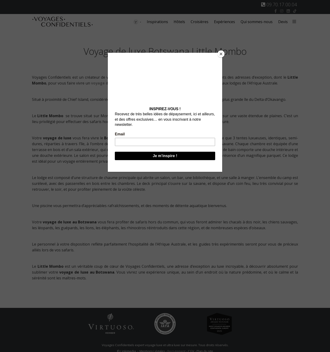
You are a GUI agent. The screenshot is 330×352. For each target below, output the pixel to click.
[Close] (221, 53)
